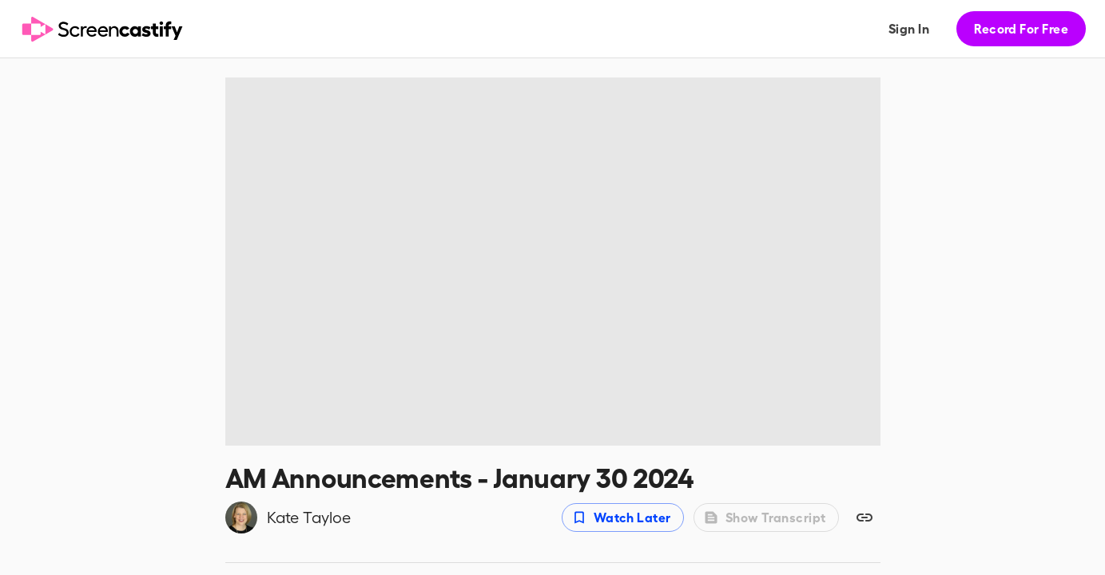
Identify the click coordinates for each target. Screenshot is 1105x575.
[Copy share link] (864, 517)
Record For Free (1021, 29)
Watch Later (621, 517)
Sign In (908, 29)
